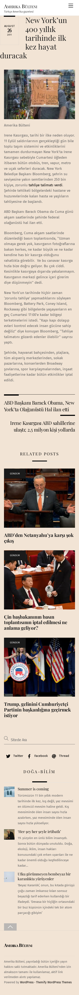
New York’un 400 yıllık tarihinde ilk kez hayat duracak (33, 37)
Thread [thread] (59, 756)
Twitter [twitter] (13, 756)
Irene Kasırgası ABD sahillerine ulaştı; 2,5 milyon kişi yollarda (42, 426)
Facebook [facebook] (36, 756)
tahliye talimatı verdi (45, 185)
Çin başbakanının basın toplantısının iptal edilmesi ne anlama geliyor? (35, 622)
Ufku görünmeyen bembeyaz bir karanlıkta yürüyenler (44, 876)
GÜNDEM (15, 473)
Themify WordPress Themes (54, 982)
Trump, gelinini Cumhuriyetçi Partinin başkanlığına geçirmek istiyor (37, 709)
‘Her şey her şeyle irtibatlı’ (39, 831)
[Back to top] (10, 927)
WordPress (26, 982)
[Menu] (71, 6)
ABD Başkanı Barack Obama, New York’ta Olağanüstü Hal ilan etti (39, 406)
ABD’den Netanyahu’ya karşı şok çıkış (39, 538)
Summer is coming (33, 789)
